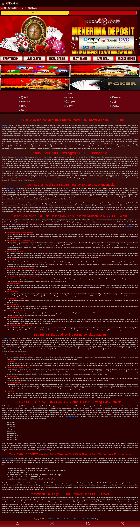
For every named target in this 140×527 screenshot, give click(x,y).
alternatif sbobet (70, 416)
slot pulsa (112, 365)
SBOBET (5, 125)
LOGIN (103, 13)
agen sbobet (21, 157)
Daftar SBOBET (7, 458)
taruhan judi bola (12, 188)
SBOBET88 (6, 338)
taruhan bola (129, 226)
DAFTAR (34, 13)
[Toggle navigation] (3, 3)
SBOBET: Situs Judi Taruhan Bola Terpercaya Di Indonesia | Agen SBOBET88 (70, 519)
